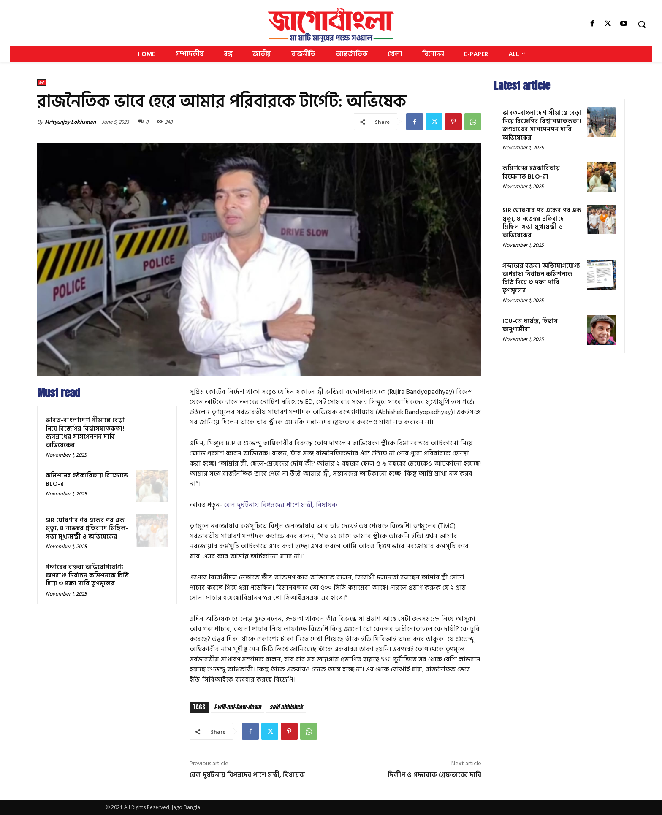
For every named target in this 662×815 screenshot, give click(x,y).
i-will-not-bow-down (237, 707)
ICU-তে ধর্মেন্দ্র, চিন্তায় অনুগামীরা (530, 325)
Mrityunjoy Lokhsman (70, 121)
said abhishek (286, 707)
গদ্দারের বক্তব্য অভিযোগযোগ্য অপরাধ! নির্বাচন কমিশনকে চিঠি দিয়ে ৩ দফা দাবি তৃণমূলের (87, 575)
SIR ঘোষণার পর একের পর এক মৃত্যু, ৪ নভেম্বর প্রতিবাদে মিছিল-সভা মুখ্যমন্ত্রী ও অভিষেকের (87, 528)
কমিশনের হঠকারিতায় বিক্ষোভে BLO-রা (87, 479)
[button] (642, 24)
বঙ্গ (41, 82)
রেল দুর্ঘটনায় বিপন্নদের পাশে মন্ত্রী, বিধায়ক (280, 504)
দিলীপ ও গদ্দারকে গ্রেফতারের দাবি (434, 774)
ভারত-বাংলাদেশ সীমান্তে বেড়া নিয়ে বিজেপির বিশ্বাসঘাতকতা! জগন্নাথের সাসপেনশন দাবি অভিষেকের (85, 432)
